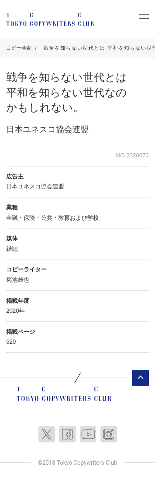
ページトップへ (140, 378)
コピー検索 (18, 48)
